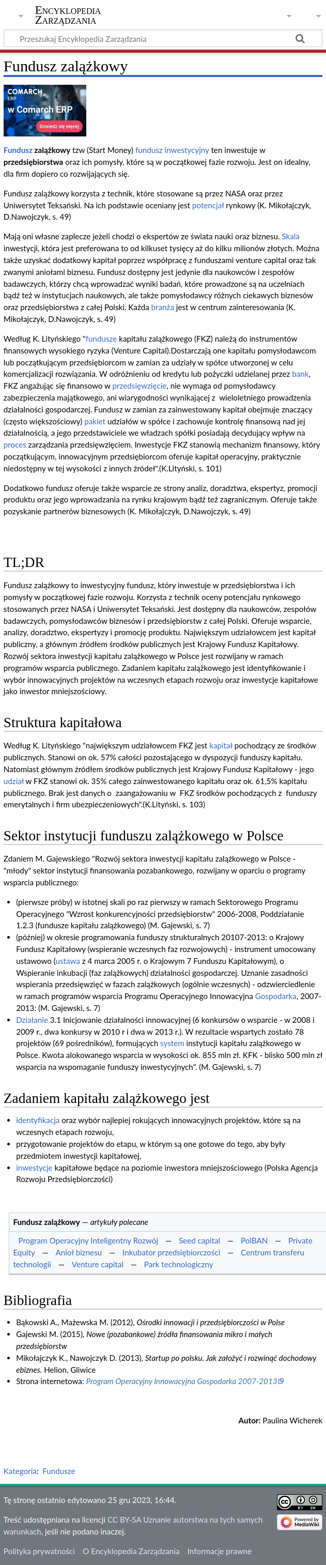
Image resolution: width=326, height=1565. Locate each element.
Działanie (32, 1019)
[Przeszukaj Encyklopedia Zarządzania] (163, 38)
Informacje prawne (220, 1551)
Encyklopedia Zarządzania (68, 15)
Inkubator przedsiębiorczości (171, 1252)
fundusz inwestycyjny (172, 150)
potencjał (208, 205)
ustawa (68, 960)
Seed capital (199, 1240)
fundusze (101, 338)
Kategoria (20, 1471)
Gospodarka (276, 996)
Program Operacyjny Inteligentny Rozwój (88, 1240)
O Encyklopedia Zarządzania (131, 1551)
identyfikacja (37, 1120)
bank (300, 373)
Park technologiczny (178, 1264)
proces (15, 444)
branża (162, 307)
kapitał (220, 745)
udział (14, 781)
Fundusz (18, 150)
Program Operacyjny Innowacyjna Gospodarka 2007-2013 (181, 1381)
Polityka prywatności (39, 1551)
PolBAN (254, 1240)
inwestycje (34, 1167)
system (172, 1043)
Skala (291, 236)
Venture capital (97, 1264)
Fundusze (58, 1471)
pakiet (94, 421)
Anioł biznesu (79, 1252)
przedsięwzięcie (140, 385)
